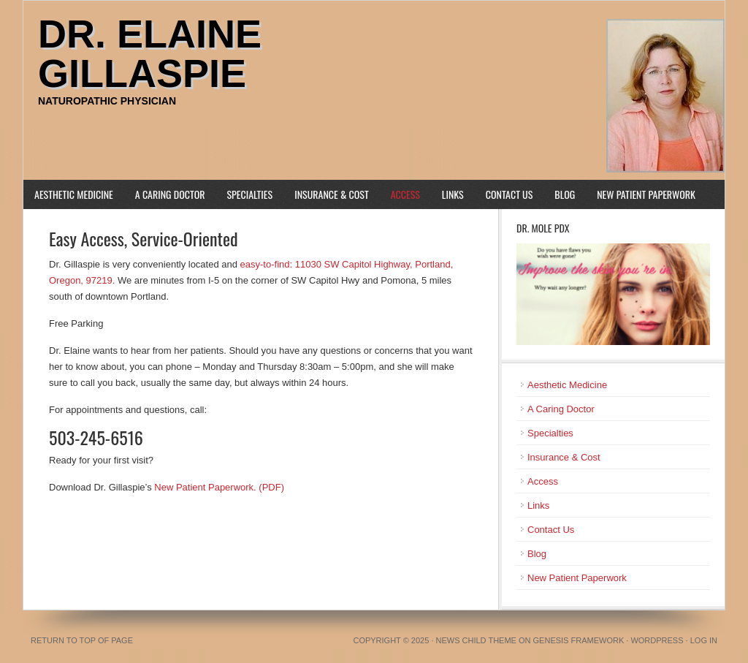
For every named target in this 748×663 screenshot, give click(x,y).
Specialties (250, 194)
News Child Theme (476, 640)
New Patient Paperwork (646, 194)
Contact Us (509, 194)
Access (405, 194)
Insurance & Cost (331, 194)
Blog (564, 194)
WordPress (656, 640)
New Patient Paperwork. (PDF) (219, 487)
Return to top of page (82, 640)
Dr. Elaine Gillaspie (150, 53)
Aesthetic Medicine (73, 194)
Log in (703, 640)
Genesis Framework (579, 640)
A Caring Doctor (170, 194)
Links (453, 194)
